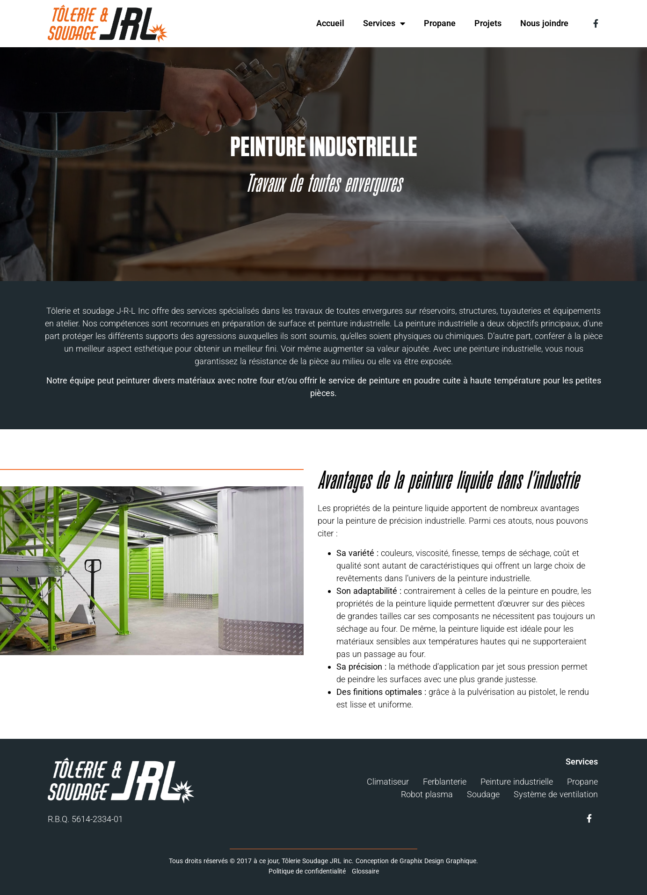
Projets (488, 23)
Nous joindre (544, 23)
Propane (440, 23)
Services (384, 23)
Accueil (330, 23)
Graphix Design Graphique (438, 861)
